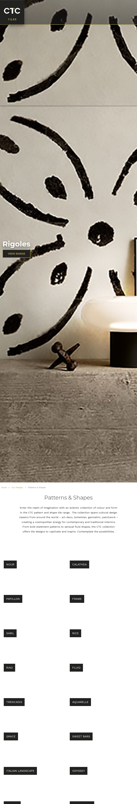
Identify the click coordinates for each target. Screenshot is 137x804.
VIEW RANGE (16, 253)
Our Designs (17, 487)
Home (4, 487)
